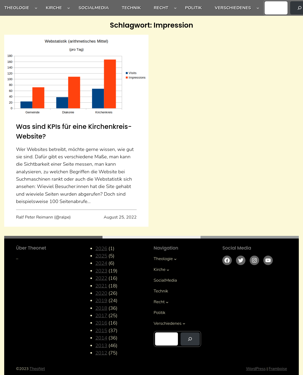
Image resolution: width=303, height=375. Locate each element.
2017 (101, 315)
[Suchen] (190, 339)
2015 (101, 330)
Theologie (16, 8)
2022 (101, 278)
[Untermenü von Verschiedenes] (257, 8)
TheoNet (37, 368)
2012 (101, 352)
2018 (101, 308)
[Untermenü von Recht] (175, 8)
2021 (101, 285)
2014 (101, 338)
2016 (101, 323)
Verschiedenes (233, 8)
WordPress (256, 368)
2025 (101, 255)
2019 (101, 300)
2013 (101, 345)
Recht (161, 8)
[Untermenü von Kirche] (68, 8)
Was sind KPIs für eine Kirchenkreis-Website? (74, 131)
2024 (101, 263)
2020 (101, 293)
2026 (101, 248)
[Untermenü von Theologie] (36, 8)
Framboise (278, 368)
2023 (101, 270)
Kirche (54, 8)
